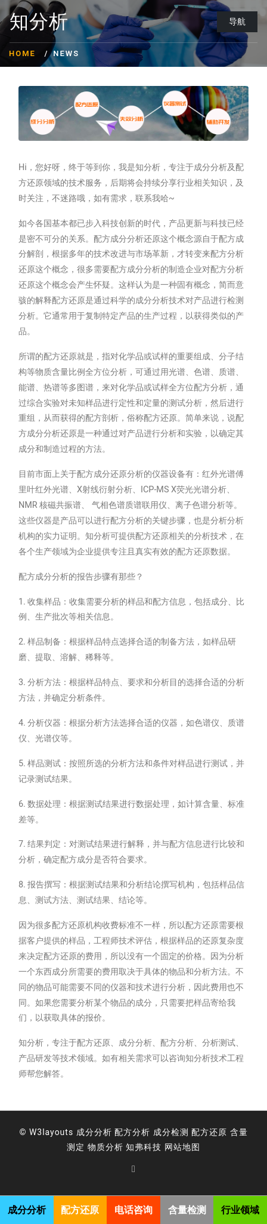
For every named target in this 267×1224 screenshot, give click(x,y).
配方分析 (132, 1132)
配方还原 (209, 1132)
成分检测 (171, 1132)
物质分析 (105, 1147)
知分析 (39, 22)
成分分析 (94, 1132)
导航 (237, 21)
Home (22, 53)
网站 (173, 1147)
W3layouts (51, 1132)
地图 (191, 1147)
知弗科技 (144, 1147)
